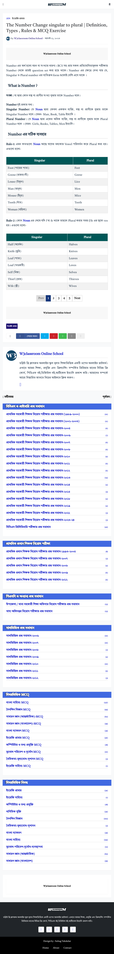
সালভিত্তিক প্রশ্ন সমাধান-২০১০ (57, 664)
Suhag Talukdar (63, 941)
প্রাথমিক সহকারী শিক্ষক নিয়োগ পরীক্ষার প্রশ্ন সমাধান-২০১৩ (57, 477)
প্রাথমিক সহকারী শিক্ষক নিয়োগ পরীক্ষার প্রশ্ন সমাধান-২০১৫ (57, 492)
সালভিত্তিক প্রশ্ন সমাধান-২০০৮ (57, 650)
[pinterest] (54, 336)
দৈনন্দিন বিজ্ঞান (57, 818)
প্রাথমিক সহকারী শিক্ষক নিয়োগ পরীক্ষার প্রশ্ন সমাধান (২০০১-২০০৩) (57, 421)
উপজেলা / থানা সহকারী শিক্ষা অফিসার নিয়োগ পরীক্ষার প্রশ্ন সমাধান (57, 604)
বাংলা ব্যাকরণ (57, 833)
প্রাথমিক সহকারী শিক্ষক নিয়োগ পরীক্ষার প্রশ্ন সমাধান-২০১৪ (57, 485)
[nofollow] (81, 336)
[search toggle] (109, 4)
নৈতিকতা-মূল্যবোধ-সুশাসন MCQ (57, 759)
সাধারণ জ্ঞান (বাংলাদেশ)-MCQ (57, 723)
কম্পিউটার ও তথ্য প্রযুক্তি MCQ (57, 745)
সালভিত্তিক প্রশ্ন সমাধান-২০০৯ (57, 657)
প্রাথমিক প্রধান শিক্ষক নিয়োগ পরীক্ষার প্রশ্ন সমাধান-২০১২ (57, 579)
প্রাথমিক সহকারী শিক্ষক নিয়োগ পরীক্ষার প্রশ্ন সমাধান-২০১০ (57, 456)
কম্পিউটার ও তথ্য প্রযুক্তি (57, 804)
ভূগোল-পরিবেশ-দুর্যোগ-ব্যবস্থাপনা (57, 847)
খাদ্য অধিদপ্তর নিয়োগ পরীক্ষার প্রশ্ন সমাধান (57, 611)
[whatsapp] (63, 336)
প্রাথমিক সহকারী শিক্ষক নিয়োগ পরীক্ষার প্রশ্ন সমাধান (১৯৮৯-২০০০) (57, 414)
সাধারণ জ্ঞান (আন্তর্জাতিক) (57, 854)
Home (45, 948)
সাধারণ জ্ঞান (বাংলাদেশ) (57, 861)
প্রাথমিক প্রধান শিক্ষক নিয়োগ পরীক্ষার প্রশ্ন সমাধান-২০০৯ (57, 572)
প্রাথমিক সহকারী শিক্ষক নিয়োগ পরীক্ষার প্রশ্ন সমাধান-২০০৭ (57, 442)
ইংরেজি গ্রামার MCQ (57, 738)
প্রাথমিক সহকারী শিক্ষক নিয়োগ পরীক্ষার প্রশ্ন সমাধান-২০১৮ (57, 499)
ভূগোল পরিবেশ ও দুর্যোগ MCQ (57, 752)
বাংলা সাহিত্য (57, 840)
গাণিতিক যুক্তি (57, 811)
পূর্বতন (106, 397)
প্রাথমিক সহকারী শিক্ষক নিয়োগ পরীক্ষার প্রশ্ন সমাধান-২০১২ (57, 470)
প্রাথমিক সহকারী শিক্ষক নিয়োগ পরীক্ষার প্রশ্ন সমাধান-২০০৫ (57, 428)
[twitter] (45, 336)
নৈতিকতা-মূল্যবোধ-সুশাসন (57, 825)
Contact (67, 948)
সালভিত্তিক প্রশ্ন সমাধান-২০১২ (57, 678)
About (56, 948)
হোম (8, 18)
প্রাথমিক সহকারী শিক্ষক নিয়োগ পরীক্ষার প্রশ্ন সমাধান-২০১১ (57, 463)
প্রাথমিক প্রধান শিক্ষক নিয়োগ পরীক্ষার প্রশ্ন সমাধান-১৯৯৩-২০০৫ (57, 551)
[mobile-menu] (3, 4)
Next (77, 298)
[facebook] (28, 336)
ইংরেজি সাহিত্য (57, 797)
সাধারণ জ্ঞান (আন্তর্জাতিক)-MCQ (57, 716)
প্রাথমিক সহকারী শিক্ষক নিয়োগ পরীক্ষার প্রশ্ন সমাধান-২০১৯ (57, 506)
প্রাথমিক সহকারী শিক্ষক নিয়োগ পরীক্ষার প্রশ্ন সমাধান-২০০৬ (57, 435)
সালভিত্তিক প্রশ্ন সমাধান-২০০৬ (57, 636)
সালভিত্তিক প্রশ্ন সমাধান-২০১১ (57, 671)
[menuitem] (46, 948)
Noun (39, 109)
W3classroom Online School (57, 54)
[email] (72, 336)
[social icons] (41, 929)
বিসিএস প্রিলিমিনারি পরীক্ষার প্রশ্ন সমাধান (57, 527)
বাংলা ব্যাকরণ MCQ (57, 731)
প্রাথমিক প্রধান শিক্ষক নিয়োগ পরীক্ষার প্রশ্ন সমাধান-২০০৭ (57, 558)
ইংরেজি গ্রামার (18, 18)
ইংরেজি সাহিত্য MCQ (57, 766)
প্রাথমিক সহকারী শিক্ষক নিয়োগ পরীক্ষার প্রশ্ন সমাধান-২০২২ (57, 513)
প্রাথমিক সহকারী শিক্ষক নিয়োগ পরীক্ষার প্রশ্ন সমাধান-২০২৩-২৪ (57, 520)
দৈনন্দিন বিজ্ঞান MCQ (57, 709)
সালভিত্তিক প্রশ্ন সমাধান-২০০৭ (57, 643)
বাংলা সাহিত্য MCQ (57, 702)
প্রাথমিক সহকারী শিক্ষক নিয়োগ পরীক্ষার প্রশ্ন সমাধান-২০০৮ (57, 449)
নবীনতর (8, 397)
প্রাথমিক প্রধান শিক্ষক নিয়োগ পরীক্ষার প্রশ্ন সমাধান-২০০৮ (57, 565)
